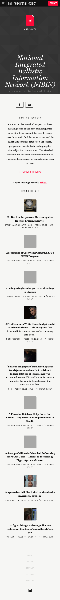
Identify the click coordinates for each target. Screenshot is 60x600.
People (30, 561)
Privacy (30, 568)
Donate (53, 3)
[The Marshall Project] (21, 3)
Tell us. (43, 182)
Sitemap (30, 574)
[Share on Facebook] (20, 105)
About (30, 555)
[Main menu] (3, 3)
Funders (30, 580)
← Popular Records (30, 171)
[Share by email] (29, 105)
